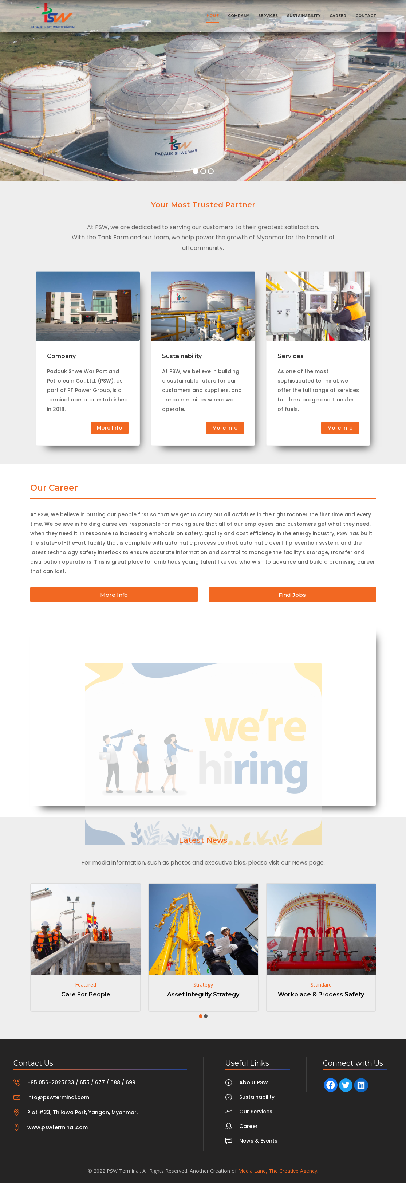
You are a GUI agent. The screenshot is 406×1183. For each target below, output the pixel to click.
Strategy (203, 984)
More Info (109, 467)
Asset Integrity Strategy (203, 994)
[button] (200, 1016)
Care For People (85, 994)
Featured (85, 984)
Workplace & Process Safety (321, 994)
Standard (321, 984)
